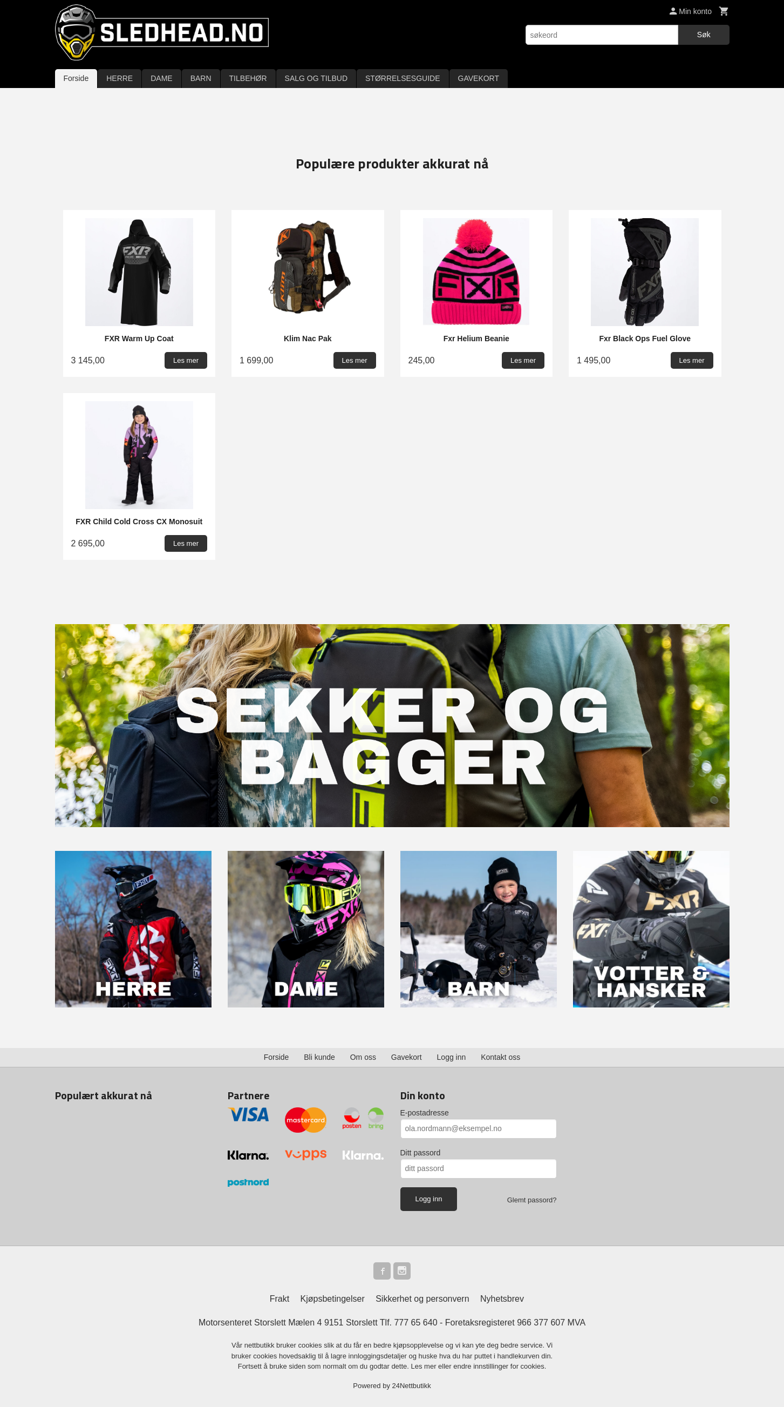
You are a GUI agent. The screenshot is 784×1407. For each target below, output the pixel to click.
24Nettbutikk (411, 1386)
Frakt (279, 1298)
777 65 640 (415, 1322)
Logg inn (451, 1057)
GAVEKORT (479, 78)
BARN (201, 78)
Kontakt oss (500, 1057)
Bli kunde (319, 1057)
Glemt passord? (532, 1200)
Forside (76, 78)
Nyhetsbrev (502, 1298)
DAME (161, 78)
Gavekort (406, 1057)
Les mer (425, 1366)
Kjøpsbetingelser (333, 1298)
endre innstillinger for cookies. (499, 1366)
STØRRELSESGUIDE (402, 78)
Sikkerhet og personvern (422, 1298)
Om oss (363, 1057)
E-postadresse (424, 1112)
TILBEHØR (248, 78)
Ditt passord (420, 1152)
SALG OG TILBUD (316, 78)
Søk (704, 34)
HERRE (119, 78)
